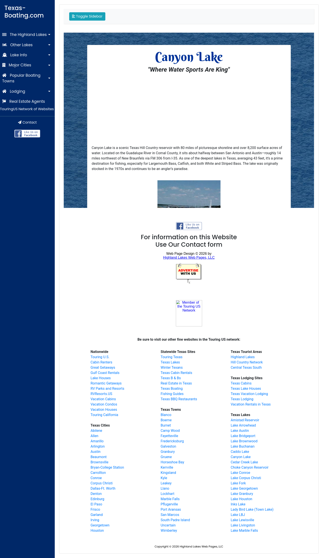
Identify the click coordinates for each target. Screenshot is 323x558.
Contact (27, 122)
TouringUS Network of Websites (27, 109)
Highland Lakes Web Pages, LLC (201, 546)
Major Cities (16, 65)
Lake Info (14, 55)
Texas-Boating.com (24, 12)
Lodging (13, 91)
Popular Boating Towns (21, 78)
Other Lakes (17, 45)
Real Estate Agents (23, 101)
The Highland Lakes (24, 34)
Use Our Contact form (188, 244)
